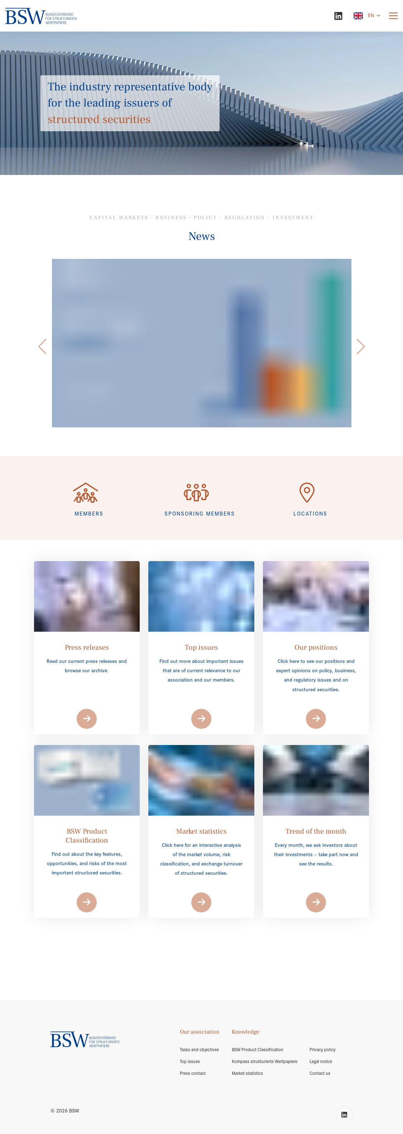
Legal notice (321, 1061)
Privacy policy (323, 1050)
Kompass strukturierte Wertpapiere (264, 1061)
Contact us (320, 1073)
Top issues (190, 1061)
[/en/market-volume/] (201, 343)
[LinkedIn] (338, 15)
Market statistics (247, 1073)
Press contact (193, 1073)
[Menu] (393, 15)
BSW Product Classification (257, 1050)
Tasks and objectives (199, 1050)
